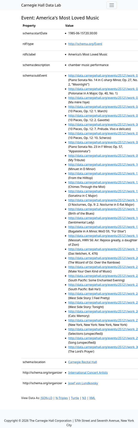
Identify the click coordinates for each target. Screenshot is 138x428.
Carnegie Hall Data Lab (41, 5)
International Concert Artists (88, 373)
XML (92, 398)
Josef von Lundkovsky (83, 383)
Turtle (75, 398)
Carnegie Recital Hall (82, 362)
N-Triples (62, 398)
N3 (84, 398)
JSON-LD (46, 398)
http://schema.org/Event (85, 44)
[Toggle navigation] (112, 5)
